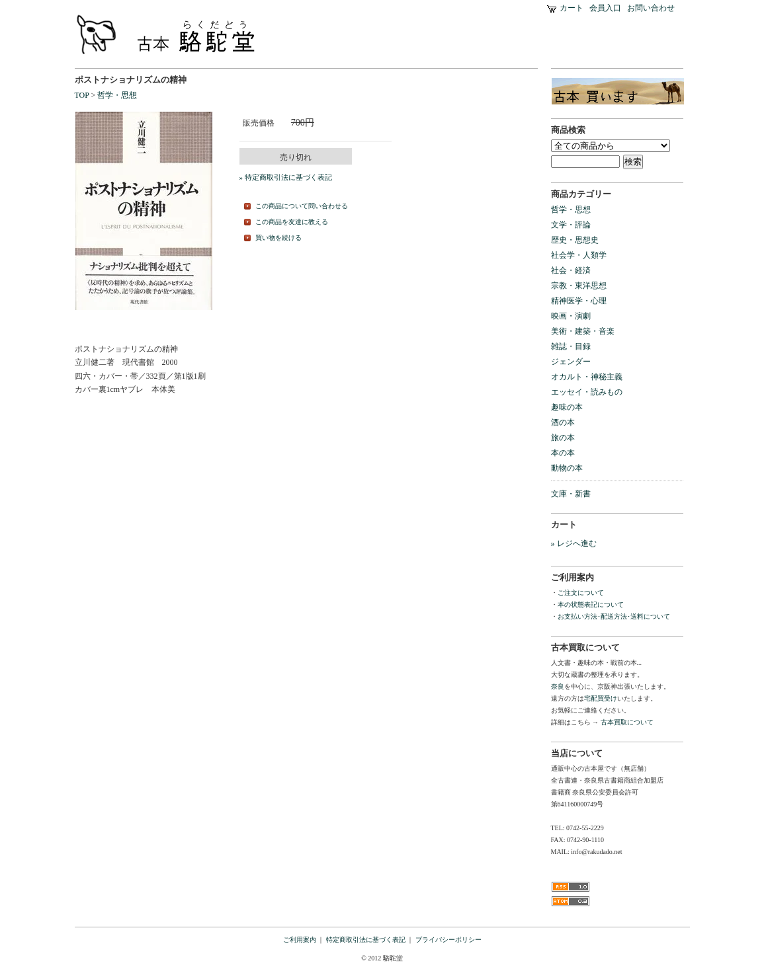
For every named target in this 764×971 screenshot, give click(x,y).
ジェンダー (571, 361)
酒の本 (563, 422)
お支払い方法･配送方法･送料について (614, 616)
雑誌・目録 (571, 346)
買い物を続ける (278, 237)
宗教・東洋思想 (579, 285)
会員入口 (605, 8)
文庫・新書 (571, 493)
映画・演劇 (571, 316)
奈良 (557, 686)
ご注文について (581, 592)
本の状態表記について (591, 604)
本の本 (563, 452)
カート (571, 8)
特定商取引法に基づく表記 (365, 939)
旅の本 (563, 437)
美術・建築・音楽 (583, 331)
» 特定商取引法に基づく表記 (285, 177)
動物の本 (567, 468)
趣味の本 (567, 407)
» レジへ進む (574, 543)
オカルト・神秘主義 (586, 376)
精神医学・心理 (579, 300)
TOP (82, 95)
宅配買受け (600, 698)
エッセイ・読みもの (586, 392)
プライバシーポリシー (448, 939)
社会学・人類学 (579, 255)
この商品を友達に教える (291, 221)
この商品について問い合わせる (301, 206)
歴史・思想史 (575, 240)
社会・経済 (571, 270)
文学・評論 (571, 224)
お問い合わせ (651, 8)
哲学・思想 (117, 95)
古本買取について (626, 722)
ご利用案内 (299, 939)
